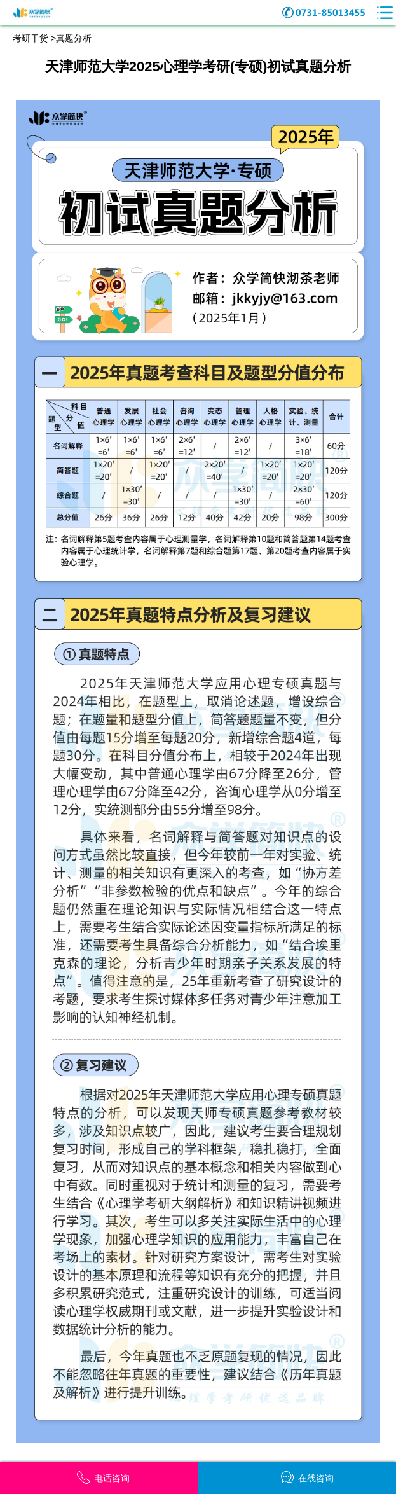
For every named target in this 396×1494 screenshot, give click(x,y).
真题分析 (74, 38)
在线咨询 (307, 1477)
